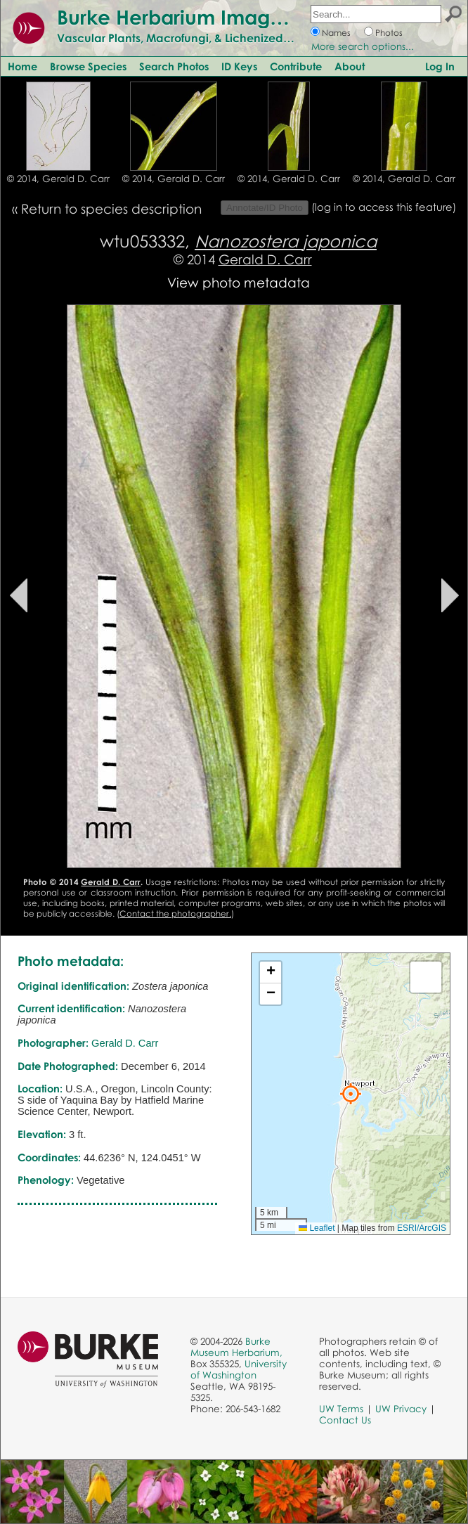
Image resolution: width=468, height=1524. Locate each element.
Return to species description (111, 208)
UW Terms (341, 1408)
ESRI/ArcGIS (421, 1228)
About (349, 66)
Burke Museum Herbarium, (236, 1347)
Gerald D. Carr (265, 259)
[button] (350, 1094)
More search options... (362, 46)
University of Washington (238, 1369)
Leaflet (316, 1228)
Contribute (296, 66)
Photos (389, 32)
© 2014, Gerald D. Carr (58, 178)
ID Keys (239, 66)
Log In (440, 66)
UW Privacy (401, 1408)
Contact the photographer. (175, 913)
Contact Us (345, 1420)
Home (22, 66)
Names (336, 32)
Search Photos (174, 66)
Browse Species (88, 66)
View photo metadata (238, 282)
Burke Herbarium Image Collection (221, 17)
